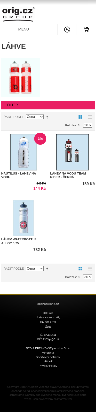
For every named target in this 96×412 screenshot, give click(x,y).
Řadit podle (14, 117)
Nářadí (48, 361)
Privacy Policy (48, 365)
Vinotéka (48, 352)
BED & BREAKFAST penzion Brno (48, 348)
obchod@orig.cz (48, 303)
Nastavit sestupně (48, 117)
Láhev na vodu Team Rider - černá (68, 175)
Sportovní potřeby (48, 357)
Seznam (88, 117)
